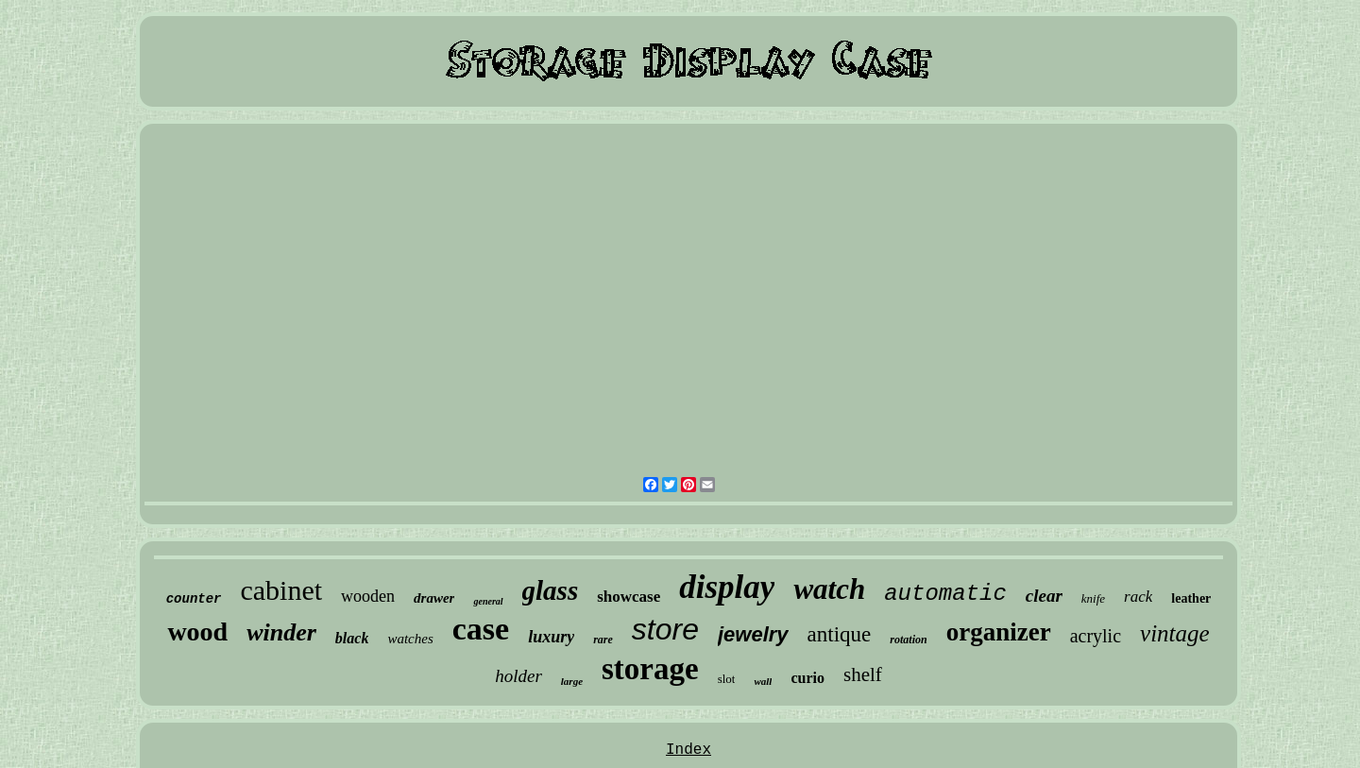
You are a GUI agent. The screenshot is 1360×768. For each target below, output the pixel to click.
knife (1093, 598)
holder (518, 676)
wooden (368, 596)
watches (410, 638)
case (480, 628)
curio (807, 678)
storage (650, 669)
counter (194, 598)
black (352, 638)
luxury (551, 636)
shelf (862, 674)
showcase (628, 597)
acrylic (1095, 635)
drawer (434, 598)
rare (603, 639)
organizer (998, 632)
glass (550, 590)
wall (763, 681)
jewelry (753, 634)
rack (1138, 597)
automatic (945, 593)
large (572, 681)
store (665, 629)
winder (281, 632)
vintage (1175, 633)
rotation (908, 639)
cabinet (281, 590)
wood (197, 631)
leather (1191, 598)
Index (688, 750)
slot (727, 679)
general (487, 601)
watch (829, 589)
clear (1044, 596)
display (726, 587)
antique (840, 634)
